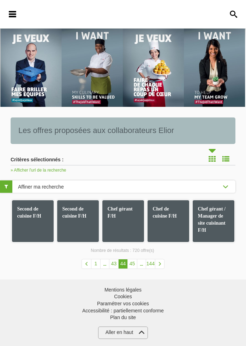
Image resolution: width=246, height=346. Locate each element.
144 (150, 263)
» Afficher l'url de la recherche (38, 170)
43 (114, 263)
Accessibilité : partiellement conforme (123, 310)
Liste (226, 159)
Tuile (212, 159)
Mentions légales (123, 290)
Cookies (123, 296)
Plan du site (123, 317)
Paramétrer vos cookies (123, 303)
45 (132, 263)
